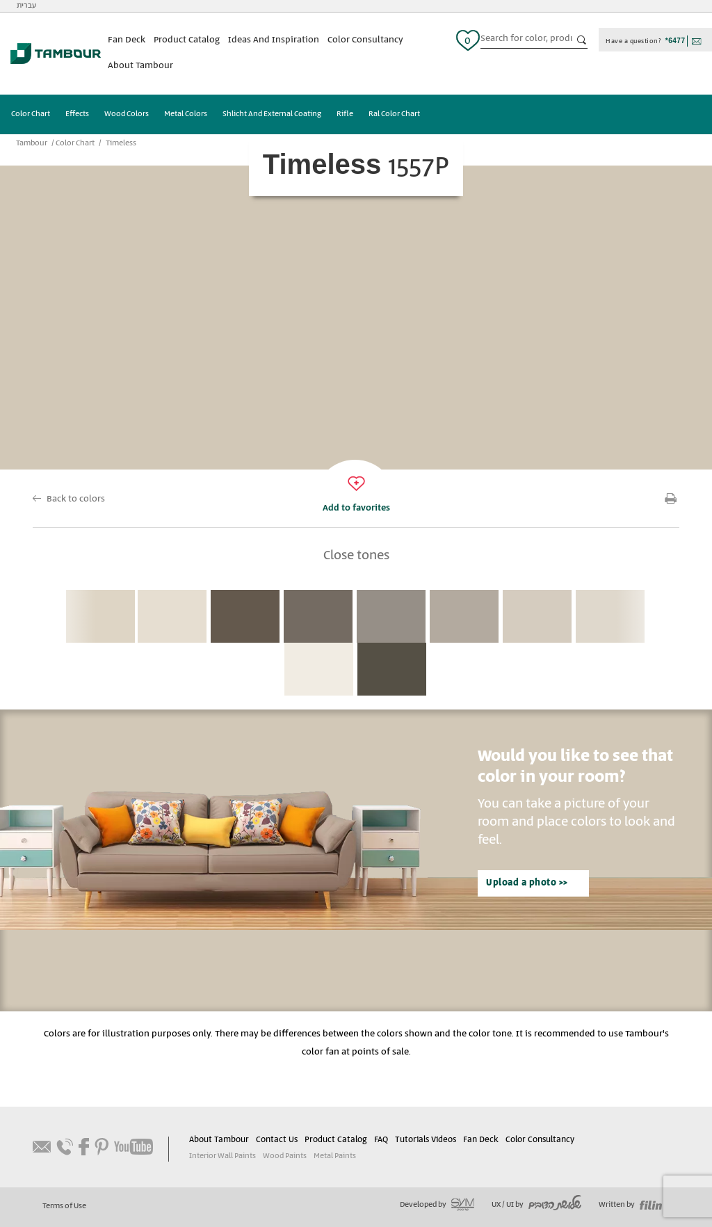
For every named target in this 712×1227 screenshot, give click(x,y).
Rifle (345, 114)
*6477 (675, 41)
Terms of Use (64, 1206)
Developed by (437, 1204)
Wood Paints (285, 1156)
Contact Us (277, 1140)
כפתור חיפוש (582, 40)
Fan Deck (126, 40)
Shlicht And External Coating (271, 114)
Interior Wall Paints (222, 1156)
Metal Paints (335, 1156)
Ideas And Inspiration (273, 40)
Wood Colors (126, 114)
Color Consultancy (365, 40)
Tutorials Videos (425, 1140)
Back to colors (76, 499)
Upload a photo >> (527, 883)
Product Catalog (187, 40)
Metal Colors (185, 114)
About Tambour (140, 65)
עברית (26, 5)
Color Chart (30, 114)
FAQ (381, 1140)
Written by (630, 1204)
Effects (77, 114)
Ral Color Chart (394, 114)
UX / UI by (536, 1204)
